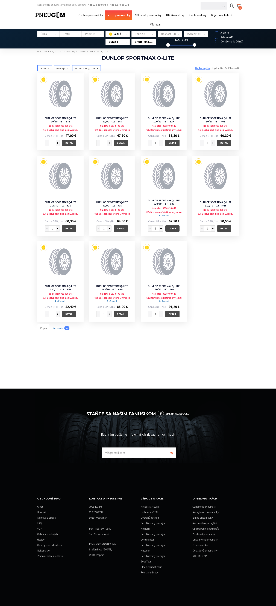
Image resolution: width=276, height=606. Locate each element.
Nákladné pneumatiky (148, 14)
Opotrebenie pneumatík (205, 527)
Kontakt (41, 511)
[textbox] (48, 33)
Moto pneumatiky (119, 14)
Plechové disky (196, 14)
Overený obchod (150, 516)
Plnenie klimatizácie (151, 566)
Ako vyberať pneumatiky (205, 511)
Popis (43, 327)
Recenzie (60, 327)
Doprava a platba (46, 516)
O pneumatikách (201, 544)
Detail (69, 141)
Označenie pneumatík (204, 505)
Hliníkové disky (175, 14)
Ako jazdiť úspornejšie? (204, 522)
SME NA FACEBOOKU (178, 412)
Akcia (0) (222, 31)
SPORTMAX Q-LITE (99, 50)
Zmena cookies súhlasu (50, 555)
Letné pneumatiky (66, 50)
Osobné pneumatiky (92, 14)
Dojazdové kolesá (220, 14)
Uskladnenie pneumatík (205, 538)
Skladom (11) (224, 36)
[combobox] (48, 33)
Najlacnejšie (202, 67)
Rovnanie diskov (149, 571)
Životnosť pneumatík (203, 533)
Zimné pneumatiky (202, 516)
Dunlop (82, 50)
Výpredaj (155, 23)
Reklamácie (43, 549)
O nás (40, 505)
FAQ (39, 522)
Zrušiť (49, 67)
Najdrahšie (217, 67)
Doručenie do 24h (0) (229, 40)
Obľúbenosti (232, 67)
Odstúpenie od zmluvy (49, 544)
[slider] (168, 44)
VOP (39, 527)
